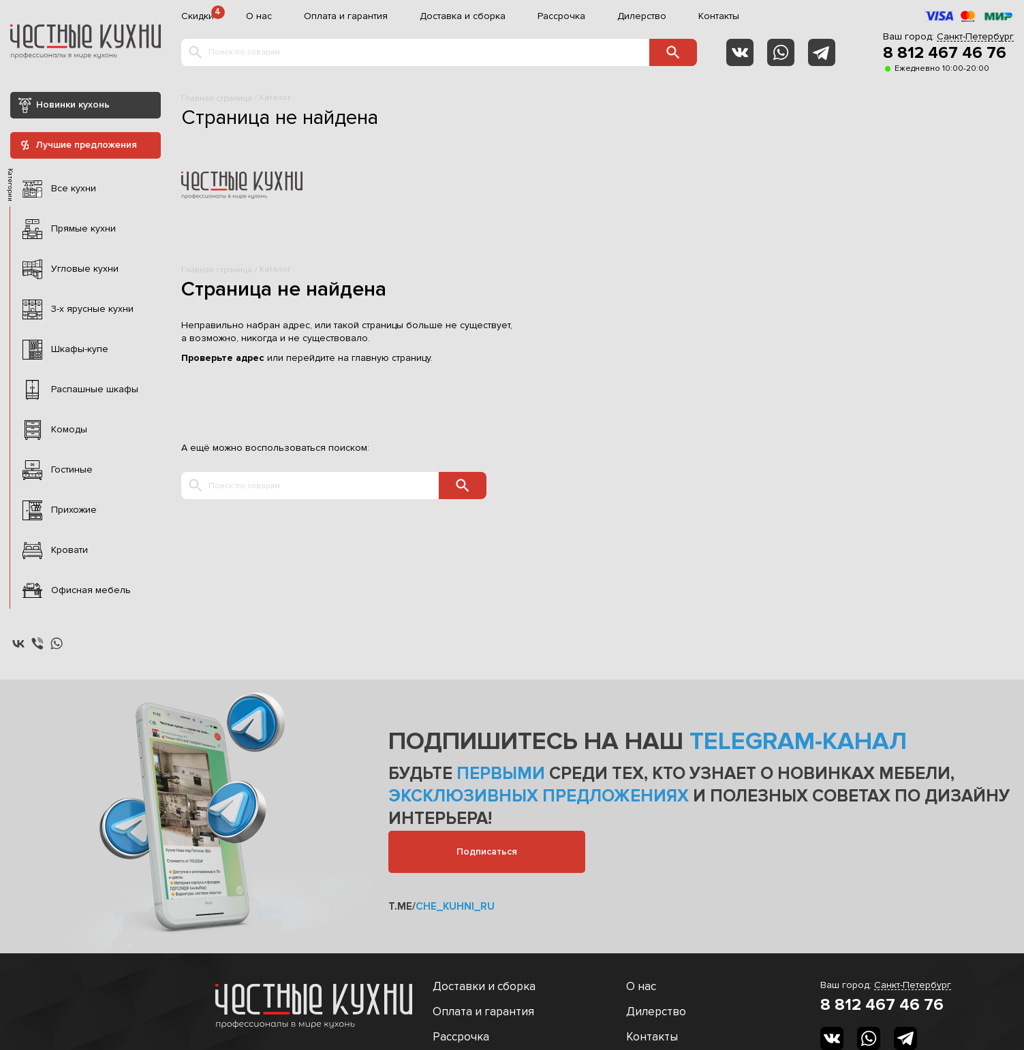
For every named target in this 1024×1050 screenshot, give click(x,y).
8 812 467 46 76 (944, 53)
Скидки (197, 16)
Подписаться (486, 851)
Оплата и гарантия (346, 16)
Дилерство (641, 16)
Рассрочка (561, 16)
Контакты (718, 16)
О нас (259, 16)
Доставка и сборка (463, 16)
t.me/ (441, 906)
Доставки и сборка (484, 986)
